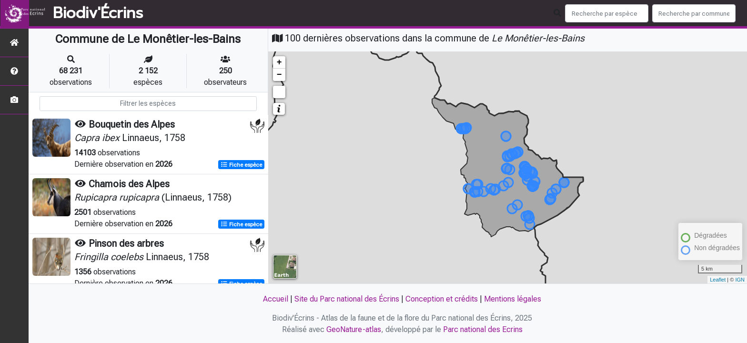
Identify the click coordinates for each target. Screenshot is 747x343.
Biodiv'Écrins (98, 13)
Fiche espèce (241, 164)
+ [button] (279, 62)
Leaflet (718, 279)
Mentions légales (512, 298)
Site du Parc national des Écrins (346, 298)
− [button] (279, 75)
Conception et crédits (441, 298)
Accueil (275, 298)
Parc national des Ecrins (483, 329)
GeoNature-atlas (353, 329)
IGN (740, 279)
